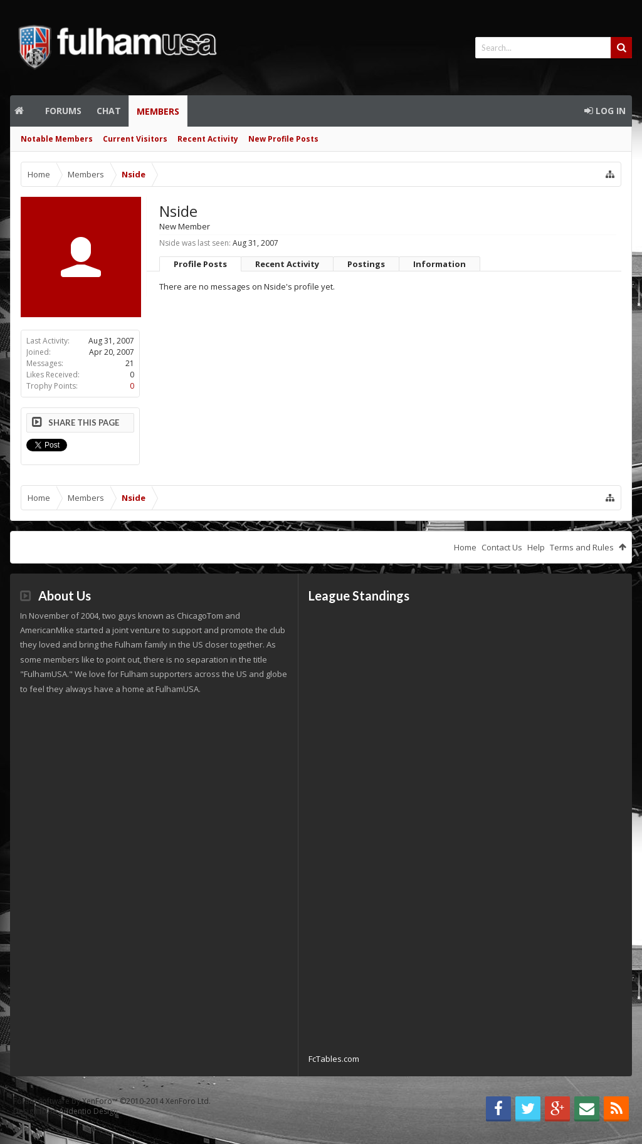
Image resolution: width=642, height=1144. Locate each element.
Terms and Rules (582, 547)
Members (158, 111)
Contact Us (502, 547)
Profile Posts (200, 264)
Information (439, 264)
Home (24, 111)
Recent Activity (207, 139)
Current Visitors (135, 139)
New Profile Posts (283, 139)
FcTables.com (333, 1058)
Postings (366, 264)
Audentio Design (88, 1111)
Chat (109, 111)
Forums (63, 111)
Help (536, 547)
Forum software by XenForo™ (112, 1101)
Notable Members (57, 139)
